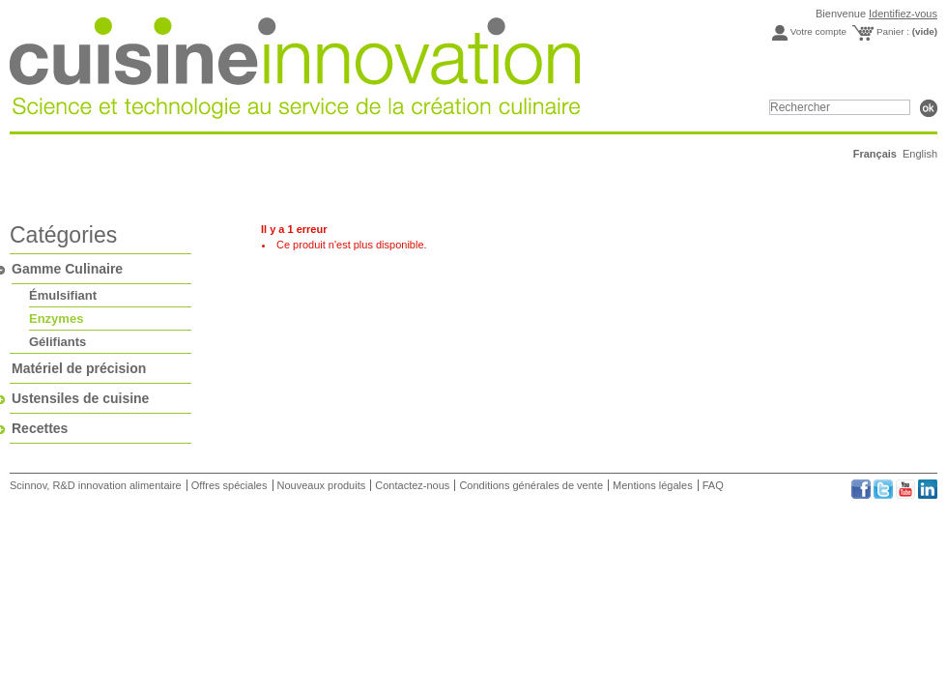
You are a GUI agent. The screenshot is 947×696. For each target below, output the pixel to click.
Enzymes (56, 318)
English (920, 154)
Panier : (906, 31)
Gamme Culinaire (67, 268)
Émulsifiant (63, 295)
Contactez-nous (412, 485)
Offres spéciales (229, 485)
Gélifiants (57, 341)
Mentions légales (653, 485)
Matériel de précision (79, 368)
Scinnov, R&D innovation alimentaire (97, 485)
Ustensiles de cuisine (80, 398)
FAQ (713, 485)
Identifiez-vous (903, 13)
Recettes (40, 428)
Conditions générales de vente (531, 485)
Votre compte (818, 31)
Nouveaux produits (321, 485)
